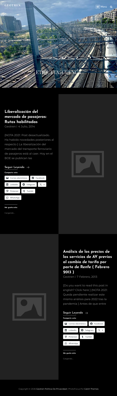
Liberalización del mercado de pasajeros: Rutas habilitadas (25, 117)
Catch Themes (91, 389)
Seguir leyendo (17, 167)
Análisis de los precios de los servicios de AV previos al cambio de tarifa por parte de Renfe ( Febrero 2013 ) (87, 262)
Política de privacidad (56, 389)
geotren (10, 126)
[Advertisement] (58, 45)
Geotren (13, 5)
